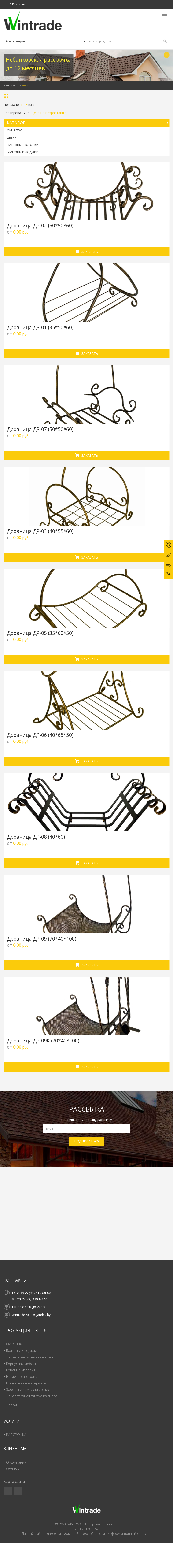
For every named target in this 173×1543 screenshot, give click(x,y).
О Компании (17, 4)
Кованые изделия (20, 1370)
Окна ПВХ (14, 130)
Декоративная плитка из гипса (31, 1396)
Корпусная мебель (21, 1363)
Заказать (86, 251)
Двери (12, 137)
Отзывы (12, 1468)
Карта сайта (14, 1481)
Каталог (15, 85)
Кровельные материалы (26, 1383)
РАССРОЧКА (16, 1434)
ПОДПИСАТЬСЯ (86, 1141)
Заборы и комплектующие (28, 1389)
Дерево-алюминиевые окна (29, 1357)
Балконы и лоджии (22, 152)
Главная (6, 85)
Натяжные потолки (22, 145)
